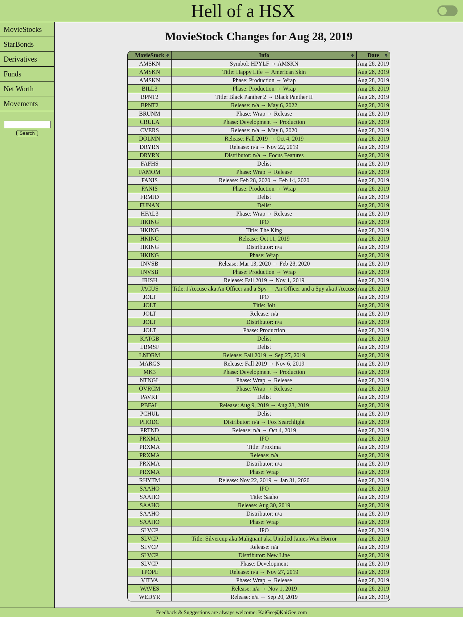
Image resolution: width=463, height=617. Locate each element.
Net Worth (17, 89)
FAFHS (149, 163)
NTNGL (149, 380)
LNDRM (149, 355)
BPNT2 (149, 97)
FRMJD (149, 197)
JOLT (149, 297)
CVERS (149, 130)
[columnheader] (149, 55)
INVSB (149, 263)
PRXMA (149, 438)
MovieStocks (21, 29)
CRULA (149, 122)
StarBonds (17, 44)
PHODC (149, 422)
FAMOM (149, 172)
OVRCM (149, 388)
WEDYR (149, 597)
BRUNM (149, 114)
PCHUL (149, 413)
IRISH (149, 280)
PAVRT (149, 397)
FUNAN (150, 205)
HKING (149, 222)
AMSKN (149, 64)
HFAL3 (149, 213)
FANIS (149, 180)
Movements (19, 104)
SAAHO (150, 488)
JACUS (149, 288)
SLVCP (149, 530)
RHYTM (149, 480)
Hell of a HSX (243, 11)
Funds (10, 74)
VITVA (149, 580)
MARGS (149, 363)
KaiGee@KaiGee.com (282, 612)
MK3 (150, 372)
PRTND (149, 430)
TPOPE (149, 572)
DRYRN (150, 147)
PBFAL (149, 405)
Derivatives (18, 59)
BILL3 (150, 89)
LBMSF (149, 347)
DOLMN (149, 139)
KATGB (149, 338)
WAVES (149, 588)
